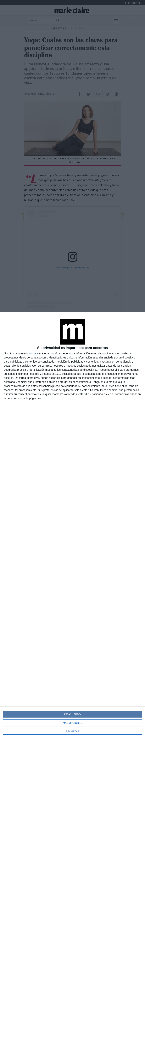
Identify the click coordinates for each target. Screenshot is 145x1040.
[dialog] (72, 676)
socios (32, 353)
